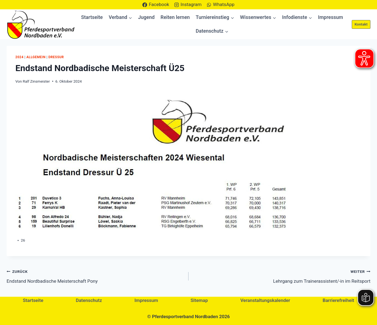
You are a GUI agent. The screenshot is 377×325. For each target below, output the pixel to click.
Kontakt (361, 24)
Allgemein (36, 57)
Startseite (92, 17)
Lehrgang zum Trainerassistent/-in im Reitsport (281, 276)
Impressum (330, 17)
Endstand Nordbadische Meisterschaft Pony (95, 276)
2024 (19, 57)
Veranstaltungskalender (265, 300)
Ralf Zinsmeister (36, 81)
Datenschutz (89, 300)
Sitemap (199, 300)
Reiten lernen (175, 17)
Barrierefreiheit (338, 300)
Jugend (146, 17)
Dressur (56, 57)
